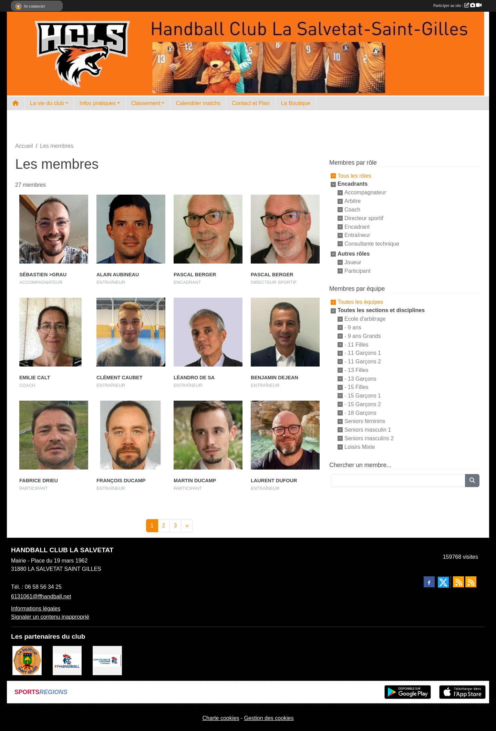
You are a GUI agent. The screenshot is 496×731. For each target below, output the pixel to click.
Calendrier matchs (198, 103)
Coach (352, 210)
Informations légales (35, 608)
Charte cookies (220, 718)
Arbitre (352, 201)
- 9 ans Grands (362, 336)
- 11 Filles (356, 344)
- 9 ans (352, 327)
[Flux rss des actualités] (458, 581)
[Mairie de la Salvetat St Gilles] (27, 660)
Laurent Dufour (274, 480)
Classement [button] (145, 103)
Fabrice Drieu (38, 480)
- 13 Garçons (360, 378)
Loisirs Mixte (359, 447)
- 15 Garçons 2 (362, 404)
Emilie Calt (34, 377)
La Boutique (295, 103)
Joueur (352, 262)
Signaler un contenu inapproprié (50, 617)
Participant (357, 271)
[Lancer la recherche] (472, 480)
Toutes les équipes (360, 302)
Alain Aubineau (117, 274)
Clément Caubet (119, 377)
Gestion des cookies (268, 718)
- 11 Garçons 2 (362, 361)
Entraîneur (357, 235)
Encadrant (357, 226)
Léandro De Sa (194, 377)
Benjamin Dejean (274, 377)
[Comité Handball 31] (107, 660)
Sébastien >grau (42, 274)
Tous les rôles (354, 175)
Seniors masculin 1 (367, 430)
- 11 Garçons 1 (362, 353)
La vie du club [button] (47, 103)
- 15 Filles (356, 387)
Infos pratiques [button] (98, 103)
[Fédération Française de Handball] (67, 660)
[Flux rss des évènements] (470, 581)
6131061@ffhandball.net (41, 596)
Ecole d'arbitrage (365, 319)
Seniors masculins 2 (369, 438)
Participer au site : (457, 5)
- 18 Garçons (360, 412)
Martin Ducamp (195, 480)
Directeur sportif (363, 218)
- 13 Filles (356, 370)
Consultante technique (371, 244)
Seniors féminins (364, 421)
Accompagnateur (365, 192)
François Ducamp (120, 480)
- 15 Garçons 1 (362, 396)
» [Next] (186, 525)
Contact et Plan (250, 103)
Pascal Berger (195, 274)
